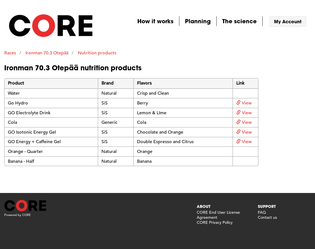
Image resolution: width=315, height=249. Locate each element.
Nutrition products (97, 53)
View (244, 103)
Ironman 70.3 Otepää (47, 53)
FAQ (262, 212)
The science (239, 21)
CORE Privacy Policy (215, 222)
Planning (198, 21)
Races (10, 53)
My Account (288, 21)
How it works (155, 21)
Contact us (267, 217)
